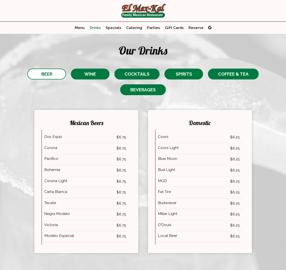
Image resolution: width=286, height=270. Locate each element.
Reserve (196, 28)
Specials (113, 28)
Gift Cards (174, 28)
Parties (153, 28)
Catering (134, 28)
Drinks (95, 28)
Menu (80, 28)
